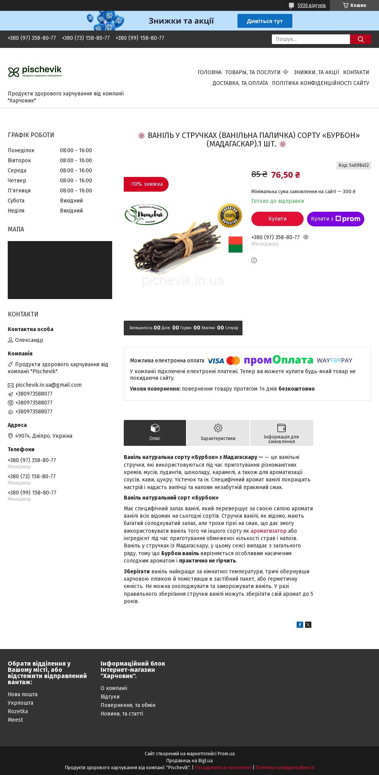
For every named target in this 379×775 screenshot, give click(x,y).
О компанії (114, 688)
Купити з (335, 219)
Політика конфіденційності (285, 767)
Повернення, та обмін (128, 705)
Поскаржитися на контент (223, 767)
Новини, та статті (122, 713)
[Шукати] (360, 39)
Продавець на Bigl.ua (189, 760)
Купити (277, 219)
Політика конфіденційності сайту (320, 83)
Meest (15, 720)
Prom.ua (226, 753)
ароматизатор (269, 531)
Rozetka (18, 711)
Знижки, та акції (316, 72)
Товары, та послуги (253, 72)
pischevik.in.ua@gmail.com (48, 385)
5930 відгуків (312, 5)
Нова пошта (23, 694)
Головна (210, 72)
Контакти (356, 72)
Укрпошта (20, 703)
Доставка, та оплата (240, 83)
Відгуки (110, 696)
